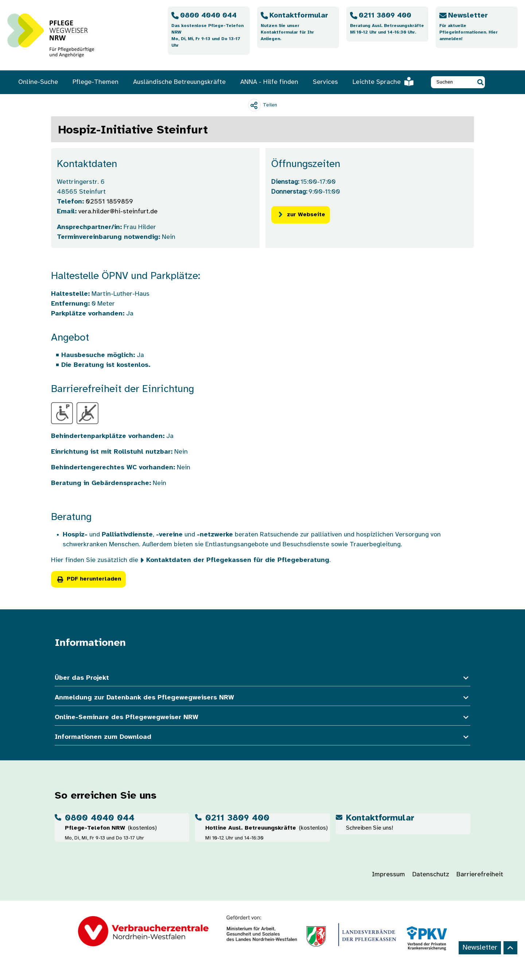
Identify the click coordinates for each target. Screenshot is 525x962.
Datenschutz (430, 874)
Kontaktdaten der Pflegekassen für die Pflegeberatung (237, 560)
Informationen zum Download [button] (262, 737)
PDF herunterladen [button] (88, 579)
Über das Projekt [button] (262, 678)
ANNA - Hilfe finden (269, 82)
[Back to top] (510, 948)
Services (325, 82)
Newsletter (479, 947)
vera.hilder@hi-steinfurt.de (118, 211)
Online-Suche (38, 82)
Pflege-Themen (95, 82)
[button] (480, 82)
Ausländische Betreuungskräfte (179, 82)
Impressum (388, 874)
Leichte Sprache (383, 82)
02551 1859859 (109, 201)
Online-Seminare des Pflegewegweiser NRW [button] (262, 717)
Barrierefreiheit (479, 874)
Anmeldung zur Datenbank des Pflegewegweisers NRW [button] (262, 698)
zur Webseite (300, 215)
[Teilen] (262, 105)
